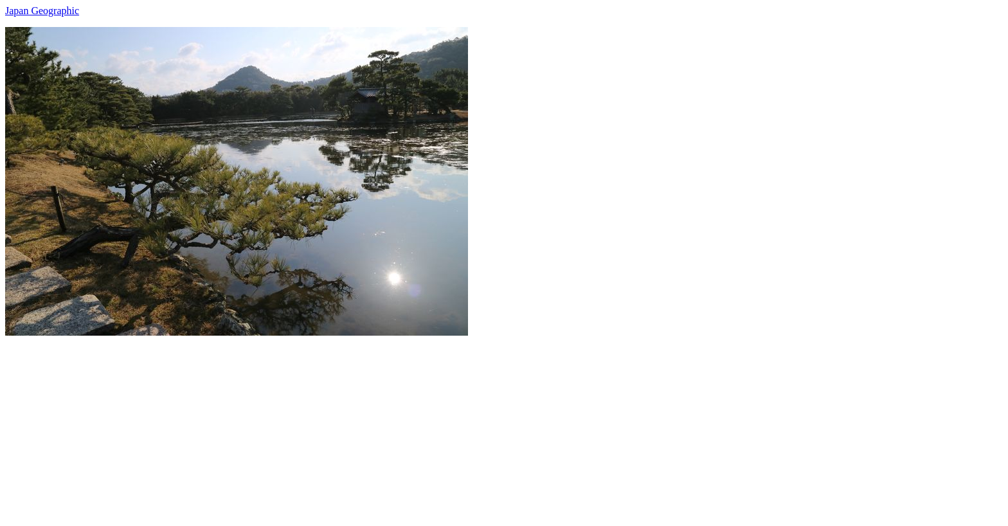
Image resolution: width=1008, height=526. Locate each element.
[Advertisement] (391, 426)
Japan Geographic (42, 10)
